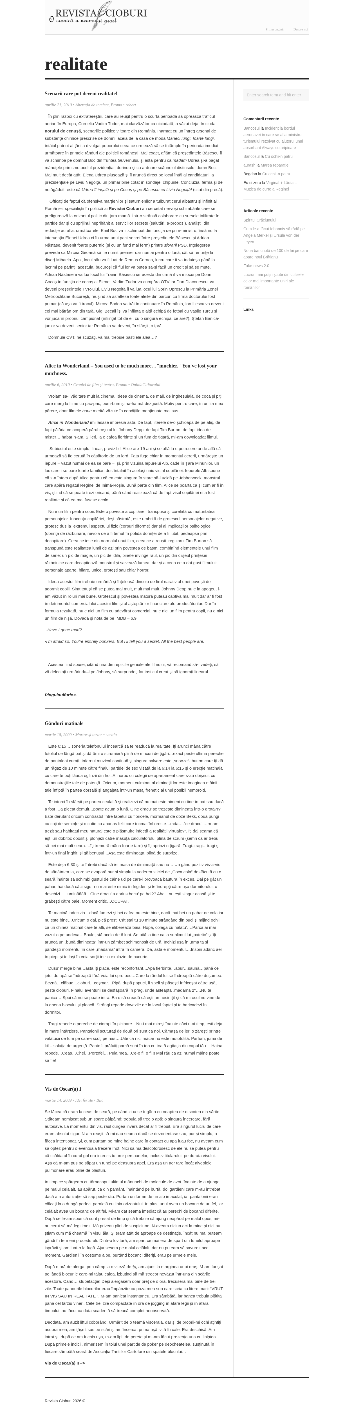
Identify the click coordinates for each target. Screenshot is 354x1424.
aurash (249, 165)
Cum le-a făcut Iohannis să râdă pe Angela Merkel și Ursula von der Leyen (274, 235)
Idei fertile (84, 1100)
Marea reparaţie (275, 165)
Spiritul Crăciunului (259, 220)
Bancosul (251, 128)
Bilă (100, 1100)
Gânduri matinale (64, 723)
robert (131, 105)
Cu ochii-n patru (279, 156)
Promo (116, 105)
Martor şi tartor (88, 734)
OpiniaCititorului (145, 384)
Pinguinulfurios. (61, 694)
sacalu (111, 734)
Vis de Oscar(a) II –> (65, 1363)
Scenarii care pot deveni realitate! (81, 93)
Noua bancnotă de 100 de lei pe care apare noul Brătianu (275, 253)
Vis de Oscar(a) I (63, 1089)
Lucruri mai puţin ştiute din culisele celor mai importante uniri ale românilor (273, 281)
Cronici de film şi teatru (93, 384)
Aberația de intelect (92, 105)
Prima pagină (275, 29)
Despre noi (300, 29)
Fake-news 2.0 (256, 265)
